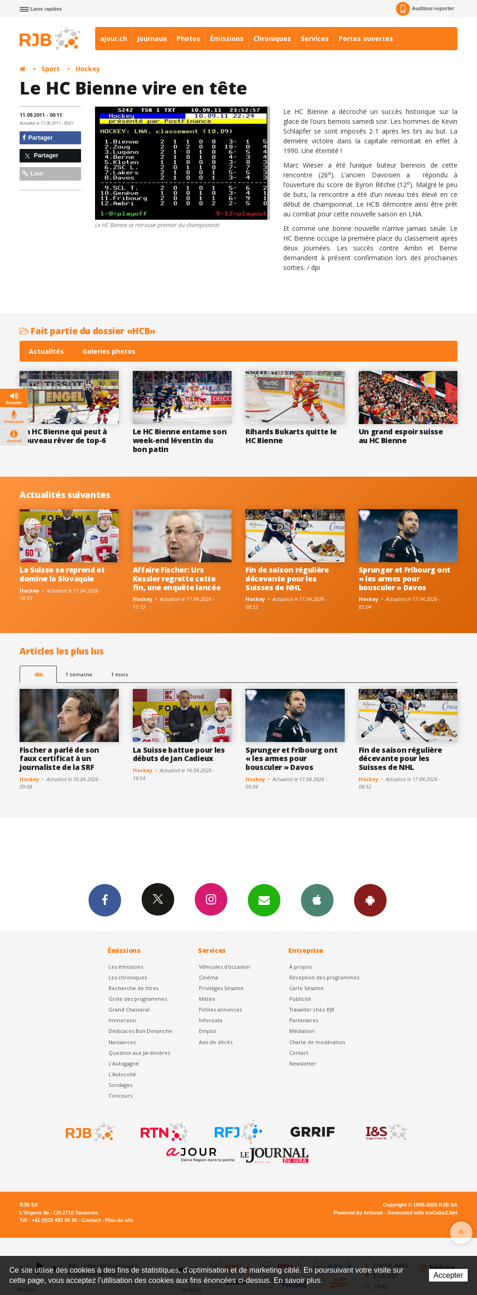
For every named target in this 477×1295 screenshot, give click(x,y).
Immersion (122, 1020)
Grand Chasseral (129, 1009)
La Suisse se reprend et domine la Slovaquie (62, 574)
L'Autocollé (122, 1074)
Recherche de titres (133, 988)
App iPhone (317, 900)
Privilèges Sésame (221, 988)
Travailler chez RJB (311, 1009)
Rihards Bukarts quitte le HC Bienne (291, 435)
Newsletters (264, 900)
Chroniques (272, 38)
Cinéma (208, 977)
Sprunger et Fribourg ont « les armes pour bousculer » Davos (404, 579)
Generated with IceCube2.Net (422, 1212)
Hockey (87, 68)
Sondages (120, 1085)
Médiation (301, 1031)
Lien (32, 173)
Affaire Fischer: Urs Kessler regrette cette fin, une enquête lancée (177, 579)
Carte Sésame (306, 988)
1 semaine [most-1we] (78, 674)
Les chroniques (128, 977)
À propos (300, 967)
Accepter (448, 1275)
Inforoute (211, 1020)
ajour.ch (113, 38)
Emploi (207, 1031)
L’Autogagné (124, 1063)
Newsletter (302, 1063)
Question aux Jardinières (139, 1053)
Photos (188, 38)
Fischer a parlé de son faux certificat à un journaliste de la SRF (59, 759)
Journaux (152, 38)
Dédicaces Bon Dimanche (140, 1031)
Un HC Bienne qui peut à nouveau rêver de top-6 (63, 435)
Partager (37, 137)
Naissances (122, 1042)
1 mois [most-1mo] (119, 674)
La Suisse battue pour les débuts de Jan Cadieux (179, 754)
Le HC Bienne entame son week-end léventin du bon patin (180, 440)
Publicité (300, 999)
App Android (370, 900)
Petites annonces (220, 1009)
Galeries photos (109, 351)
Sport (50, 68)
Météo (207, 999)
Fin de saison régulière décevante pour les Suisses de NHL (287, 579)
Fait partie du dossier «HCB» (88, 331)
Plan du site (119, 1220)
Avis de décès (215, 1042)
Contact (298, 1053)
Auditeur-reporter (425, 9)
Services (315, 38)
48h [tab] (38, 674)
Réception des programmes (324, 977)
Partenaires (303, 1020)
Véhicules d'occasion (224, 967)
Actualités (46, 351)
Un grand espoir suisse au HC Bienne (401, 435)
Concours (120, 1096)
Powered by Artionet (358, 1212)
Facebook (105, 900)
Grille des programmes (138, 999)
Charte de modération (317, 1042)
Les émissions (126, 967)
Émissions (227, 38)
